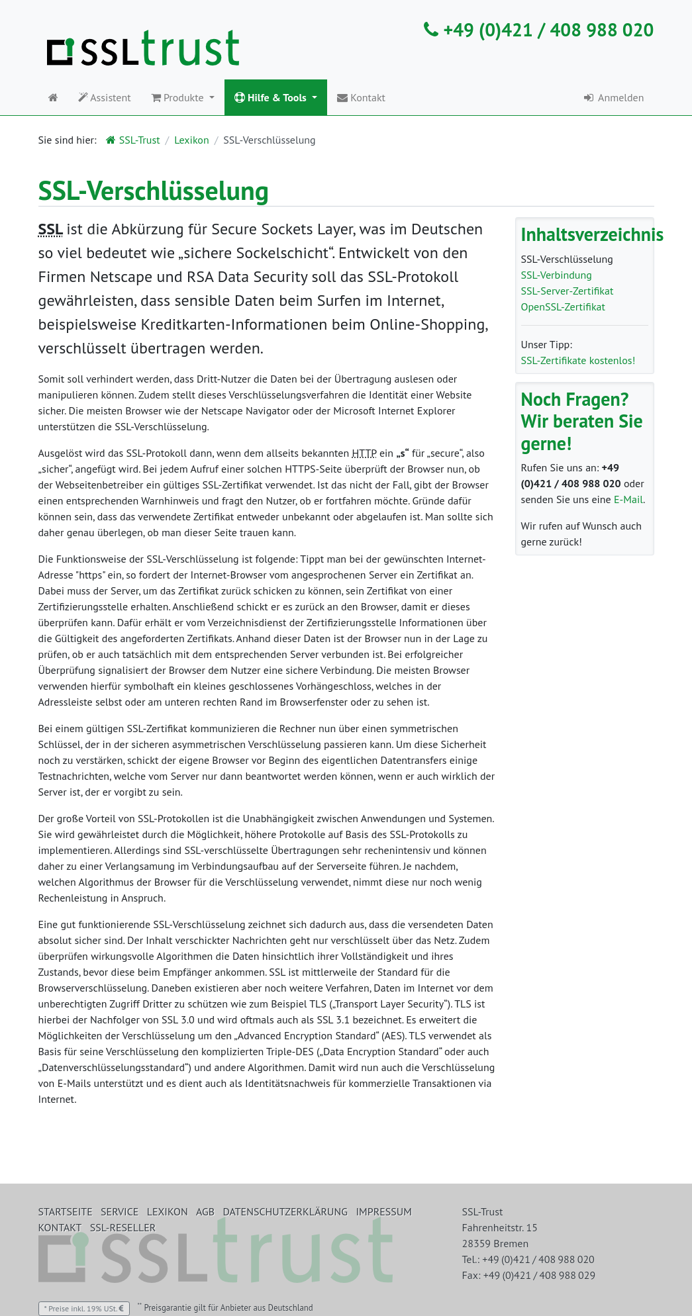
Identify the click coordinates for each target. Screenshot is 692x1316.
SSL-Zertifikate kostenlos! (578, 360)
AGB (205, 1211)
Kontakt (361, 97)
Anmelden (613, 97)
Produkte (179, 97)
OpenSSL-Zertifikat (563, 306)
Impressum (383, 1211)
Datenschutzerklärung (285, 1211)
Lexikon (191, 139)
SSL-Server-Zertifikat (567, 290)
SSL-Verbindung (556, 274)
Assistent (104, 97)
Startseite (65, 1211)
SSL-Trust (133, 139)
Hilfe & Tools (271, 97)
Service (119, 1211)
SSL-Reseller (123, 1227)
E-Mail (628, 499)
